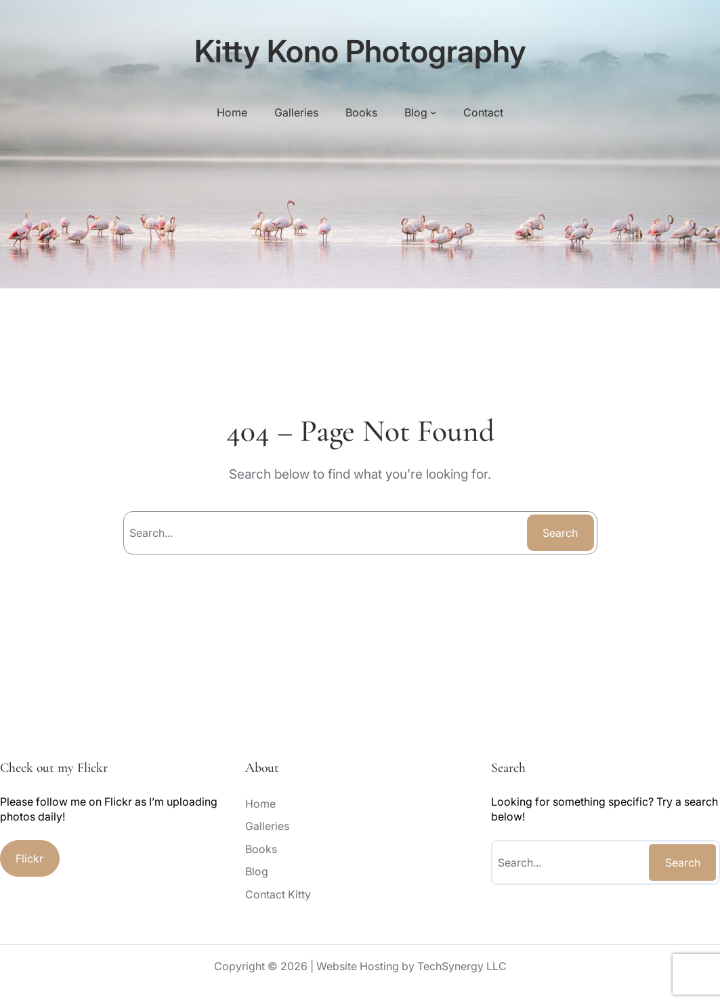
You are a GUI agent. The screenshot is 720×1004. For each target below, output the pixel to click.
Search (560, 533)
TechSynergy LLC (462, 966)
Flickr (29, 858)
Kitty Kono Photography (360, 51)
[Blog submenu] (433, 112)
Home (232, 112)
